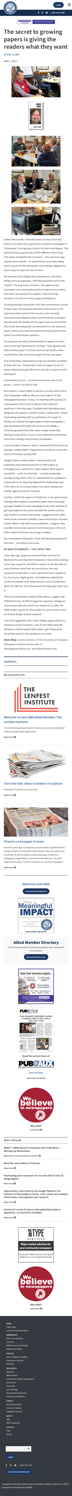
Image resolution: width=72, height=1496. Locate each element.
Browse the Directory (36, 957)
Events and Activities (14, 1338)
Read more (10, 737)
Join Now (10, 1342)
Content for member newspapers (20, 1379)
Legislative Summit (14, 1411)
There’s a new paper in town (24, 841)
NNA (8, 1419)
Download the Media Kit (36, 891)
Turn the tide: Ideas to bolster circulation (33, 783)
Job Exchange (12, 1389)
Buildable (29, 1487)
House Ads (10, 1386)
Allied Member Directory (36, 942)
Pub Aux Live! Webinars (15, 1396)
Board (8, 1434)
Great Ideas (11, 1382)
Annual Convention (14, 1404)
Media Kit (10, 1364)
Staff (8, 1431)
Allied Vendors (12, 1375)
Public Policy (11, 1327)
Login (58, 5)
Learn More (36, 1129)
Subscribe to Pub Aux (14, 1360)
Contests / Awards (13, 1408)
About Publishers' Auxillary (17, 1357)
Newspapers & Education (16, 1393)
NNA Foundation (13, 1423)
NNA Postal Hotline (14, 1349)
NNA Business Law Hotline (17, 1345)
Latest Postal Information (17, 1330)
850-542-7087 (26, 1465)
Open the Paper (36, 1072)
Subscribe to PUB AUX (36, 1078)
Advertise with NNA (36, 884)
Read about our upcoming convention (22, 1155)
